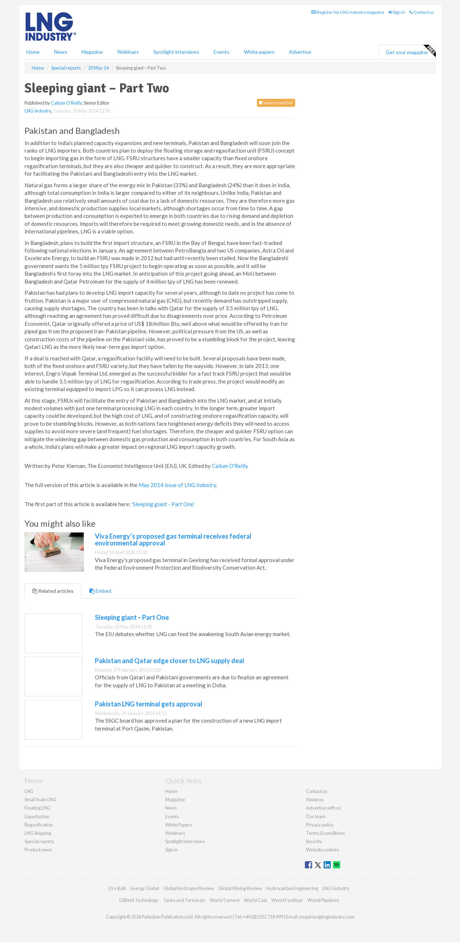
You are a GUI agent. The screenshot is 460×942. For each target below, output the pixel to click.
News (171, 808)
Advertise (300, 52)
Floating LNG (38, 808)
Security (314, 841)
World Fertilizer (287, 900)
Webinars (128, 52)
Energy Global (145, 888)
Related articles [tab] (53, 591)
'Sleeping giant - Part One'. (163, 504)
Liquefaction (37, 816)
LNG (29, 791)
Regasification (39, 825)
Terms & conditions (325, 833)
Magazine (92, 52)
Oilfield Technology (139, 900)
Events (221, 52)
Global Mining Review (240, 888)
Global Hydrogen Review (188, 888)
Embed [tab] (100, 591)
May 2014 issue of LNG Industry (177, 485)
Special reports (39, 841)
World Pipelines (323, 900)
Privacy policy (320, 825)
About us (315, 799)
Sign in (397, 12)
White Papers (178, 825)
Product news (38, 850)
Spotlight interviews (176, 52)
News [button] (60, 52)
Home (33, 52)
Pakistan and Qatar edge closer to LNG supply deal (169, 661)
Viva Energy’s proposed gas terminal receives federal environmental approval (173, 539)
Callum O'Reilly (66, 103)
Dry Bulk (117, 888)
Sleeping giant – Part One (132, 617)
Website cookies (322, 850)
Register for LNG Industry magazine (347, 12)
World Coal (255, 900)
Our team (315, 816)
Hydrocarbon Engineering (292, 888)
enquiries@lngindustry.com (327, 917)
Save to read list (276, 102)
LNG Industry (38, 111)
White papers (259, 52)
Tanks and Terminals (184, 900)
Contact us (421, 12)
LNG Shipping (38, 833)
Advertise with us (323, 808)
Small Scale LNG (40, 799)
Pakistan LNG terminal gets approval (148, 704)
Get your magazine (410, 51)
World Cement (225, 900)
